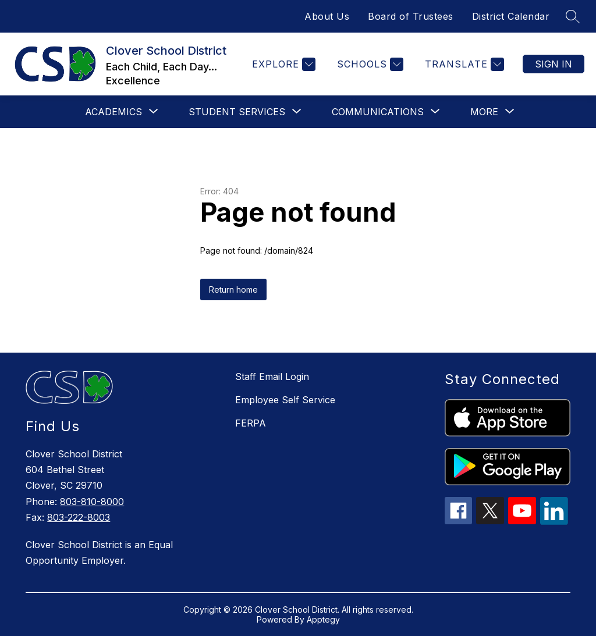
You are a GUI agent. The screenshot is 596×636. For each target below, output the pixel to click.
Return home (233, 289)
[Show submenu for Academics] (113, 112)
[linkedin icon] (554, 521)
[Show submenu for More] (484, 112)
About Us (326, 16)
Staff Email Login (272, 376)
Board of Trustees (410, 16)
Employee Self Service (285, 400)
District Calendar (511, 16)
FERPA (250, 423)
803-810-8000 (92, 501)
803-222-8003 (78, 517)
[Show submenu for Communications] (378, 112)
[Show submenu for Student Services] (237, 112)
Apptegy (323, 619)
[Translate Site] (463, 64)
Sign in (553, 64)
